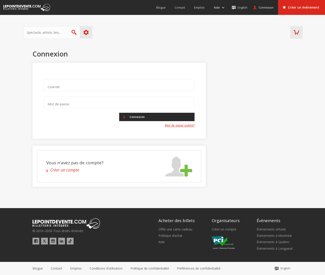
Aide (161, 242)
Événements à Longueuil (274, 249)
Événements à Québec (273, 242)
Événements (268, 220)
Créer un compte (224, 229)
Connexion (140, 117)
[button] (199, 268)
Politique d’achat (170, 236)
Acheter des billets (176, 220)
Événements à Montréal (274, 236)
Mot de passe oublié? (180, 127)
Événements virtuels (271, 229)
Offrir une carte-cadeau (175, 229)
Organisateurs (226, 220)
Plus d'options (95, 32)
